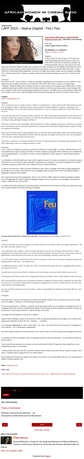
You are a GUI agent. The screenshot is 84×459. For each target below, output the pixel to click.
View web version (42, 430)
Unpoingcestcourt (12, 365)
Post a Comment (10, 408)
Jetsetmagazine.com (13, 99)
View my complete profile (11, 451)
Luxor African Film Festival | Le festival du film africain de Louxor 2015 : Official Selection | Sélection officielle (38, 374)
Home (42, 425)
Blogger (47, 456)
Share (6, 395)
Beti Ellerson (22, 438)
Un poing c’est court (57, 52)
